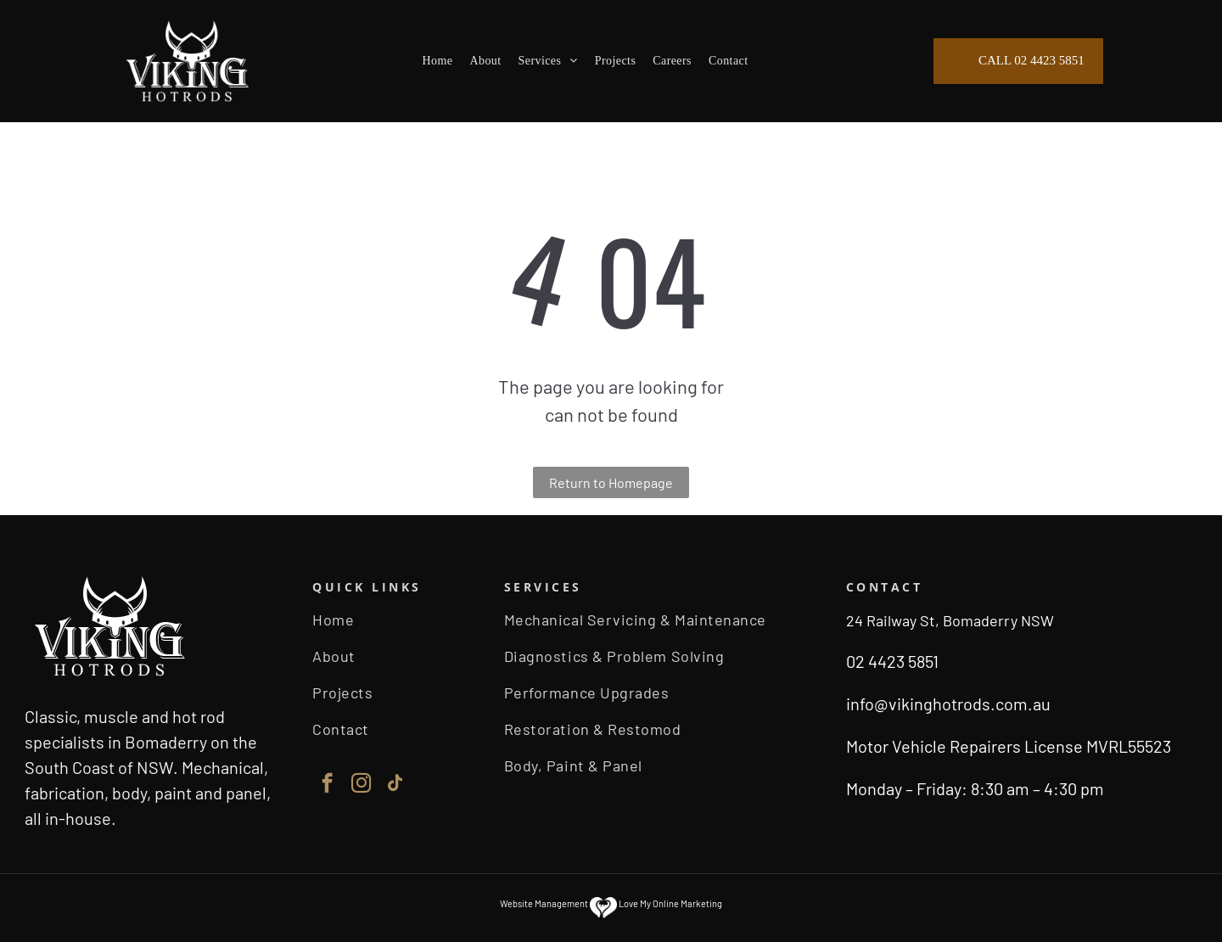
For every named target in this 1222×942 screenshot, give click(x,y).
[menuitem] (438, 61)
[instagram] (361, 785)
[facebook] (327, 785)
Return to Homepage (611, 482)
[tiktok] (395, 785)
